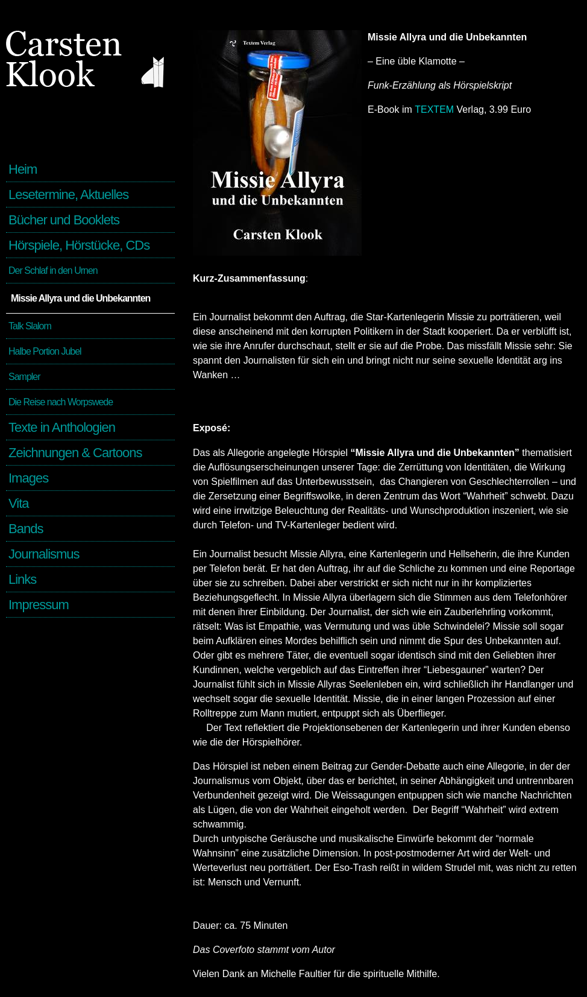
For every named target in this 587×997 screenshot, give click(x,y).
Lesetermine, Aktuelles (68, 194)
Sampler (24, 377)
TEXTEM (434, 109)
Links (22, 579)
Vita (18, 503)
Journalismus (44, 554)
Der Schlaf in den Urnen (53, 270)
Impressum (38, 604)
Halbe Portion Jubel (44, 351)
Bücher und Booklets (63, 219)
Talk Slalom (29, 326)
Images (28, 478)
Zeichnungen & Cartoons (75, 452)
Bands (25, 528)
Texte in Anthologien (61, 427)
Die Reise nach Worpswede (60, 402)
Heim (22, 169)
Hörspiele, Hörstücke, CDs (78, 245)
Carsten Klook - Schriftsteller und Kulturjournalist (90, 90)
